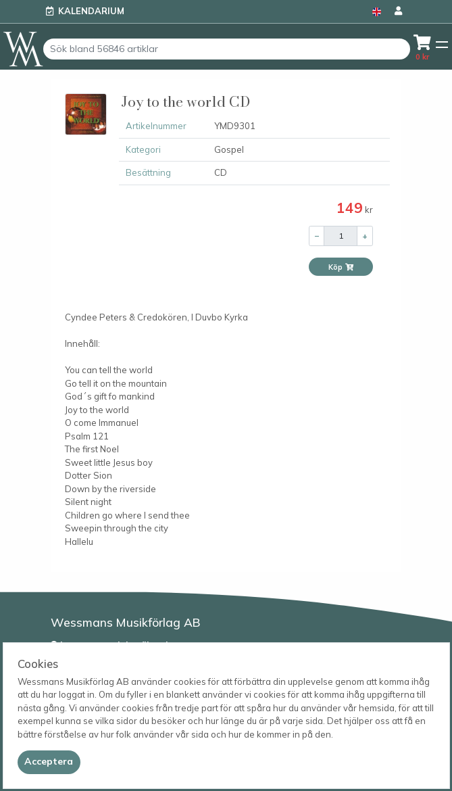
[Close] (49, 761)
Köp (341, 267)
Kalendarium (91, 10)
